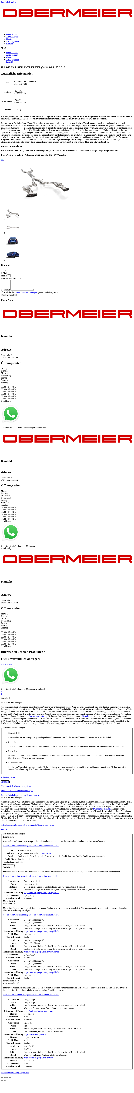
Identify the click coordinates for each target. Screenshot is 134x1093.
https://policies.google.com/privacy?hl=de (41, 894)
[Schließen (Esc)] (2, 1079)
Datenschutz (17, 427)
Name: (4, 270)
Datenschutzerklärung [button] (23, 797)
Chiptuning (11, 39)
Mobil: (4, 276)
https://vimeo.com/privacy (35, 1036)
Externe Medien (16, 764)
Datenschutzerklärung (38, 718)
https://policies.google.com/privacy (38, 1013)
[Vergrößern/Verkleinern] (10, 1079)
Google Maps (29, 1004)
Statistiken (14, 744)
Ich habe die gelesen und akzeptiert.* (31, 294)
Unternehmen (12, 34)
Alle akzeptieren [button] (8, 779)
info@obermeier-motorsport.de (14, 346)
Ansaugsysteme (12, 41)
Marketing (14, 753)
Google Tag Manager (32, 925)
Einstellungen (87, 718)
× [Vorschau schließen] (1, 693)
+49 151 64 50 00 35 (9, 344)
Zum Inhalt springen (9, 2)
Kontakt (9, 44)
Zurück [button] (4, 831)
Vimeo (26, 1028)
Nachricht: (5, 292)
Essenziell (13, 735)
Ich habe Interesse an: (10, 278)
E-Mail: (4, 273)
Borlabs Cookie (24, 852)
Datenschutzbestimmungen (26, 294)
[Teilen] (5, 1079)
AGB (27, 427)
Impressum (5, 427)
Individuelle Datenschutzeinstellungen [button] (17, 792)
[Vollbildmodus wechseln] (7, 1079)
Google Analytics (31, 886)
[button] (67, 48)
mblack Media (53, 430)
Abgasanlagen (12, 37)
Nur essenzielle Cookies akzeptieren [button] (16, 788)
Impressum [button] (37, 797)
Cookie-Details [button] (7, 797)
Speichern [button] (5, 784)
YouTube (27, 1051)
